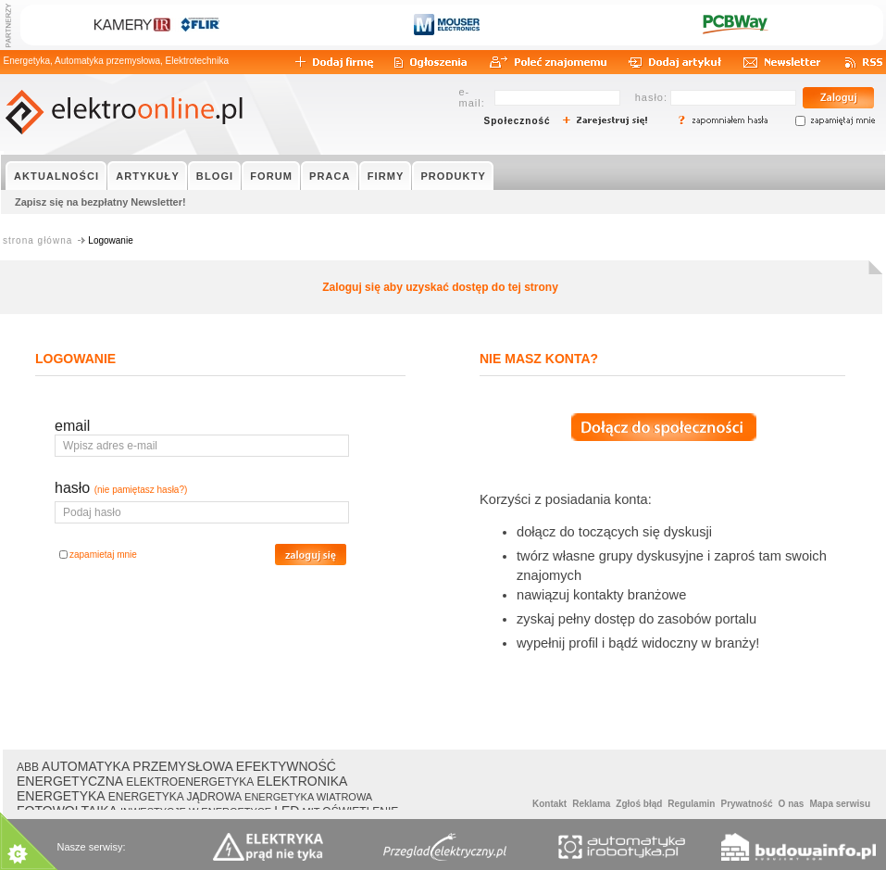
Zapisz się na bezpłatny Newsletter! (100, 202)
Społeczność (517, 121)
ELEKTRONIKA (301, 781)
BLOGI (214, 176)
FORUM (271, 176)
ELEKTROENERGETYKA (190, 781)
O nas (792, 804)
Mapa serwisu (839, 804)
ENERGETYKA (61, 795)
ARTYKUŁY (148, 176)
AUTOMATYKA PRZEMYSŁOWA (137, 766)
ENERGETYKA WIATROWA (308, 796)
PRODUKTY (453, 176)
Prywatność (746, 804)
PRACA (330, 176)
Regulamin (691, 804)
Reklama (591, 804)
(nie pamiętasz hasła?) (141, 490)
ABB (28, 767)
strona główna (37, 240)
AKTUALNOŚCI (56, 176)
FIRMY (386, 176)
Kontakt (549, 804)
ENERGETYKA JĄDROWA (175, 796)
